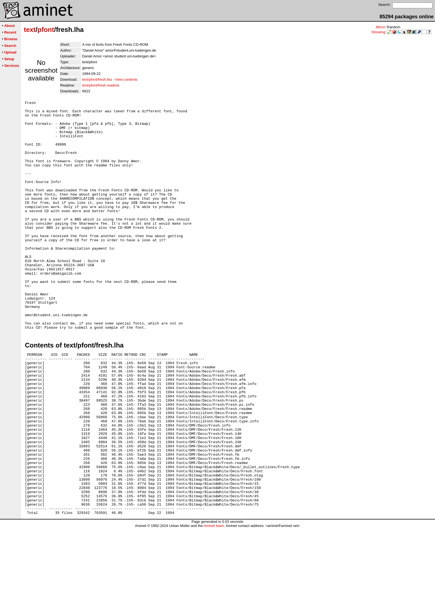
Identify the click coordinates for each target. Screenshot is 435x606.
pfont (45, 29)
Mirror (380, 27)
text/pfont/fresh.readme (100, 85)
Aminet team (214, 604)
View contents (126, 79)
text (30, 29)
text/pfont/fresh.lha (97, 79)
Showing (378, 32)
